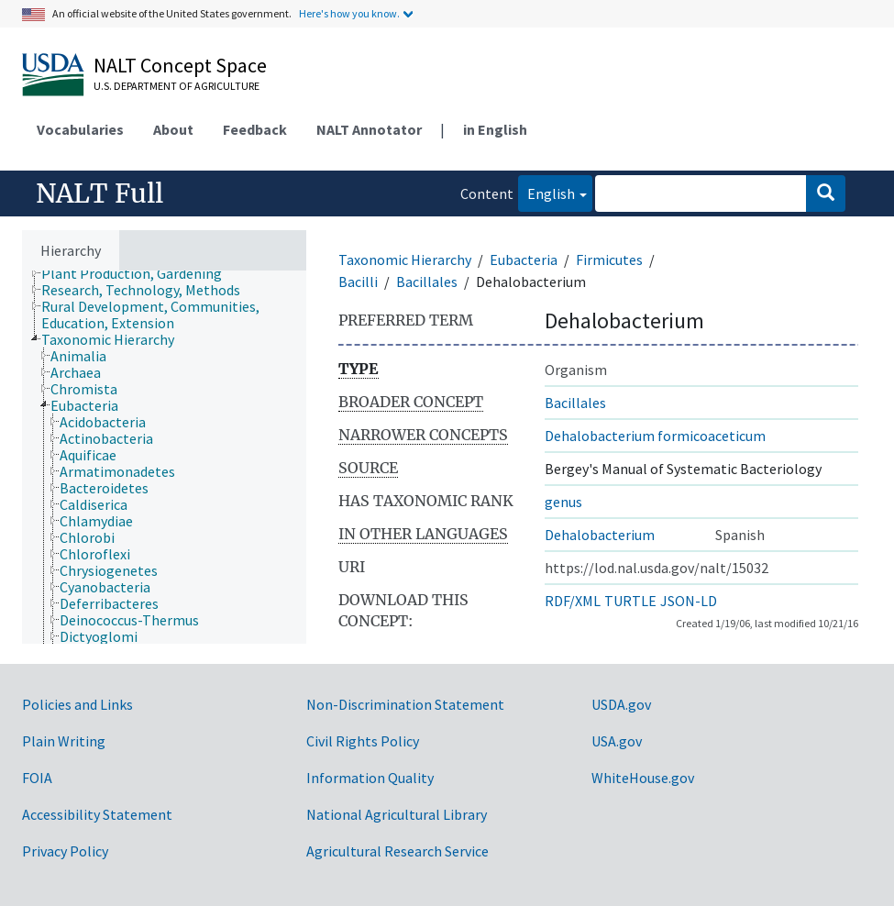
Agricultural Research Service (397, 851)
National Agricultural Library (396, 814)
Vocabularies (80, 129)
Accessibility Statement (97, 814)
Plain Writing (63, 741)
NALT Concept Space (180, 65)
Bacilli (358, 281)
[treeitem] (139, 273)
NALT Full (99, 193)
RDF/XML (573, 600)
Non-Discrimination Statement (405, 704)
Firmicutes (609, 259)
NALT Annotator (369, 129)
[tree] (164, 457)
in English (495, 129)
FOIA (37, 777)
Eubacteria (523, 259)
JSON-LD (688, 600)
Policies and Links (77, 704)
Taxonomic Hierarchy (404, 259)
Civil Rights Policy (362, 741)
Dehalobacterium (600, 534)
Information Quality (370, 777)
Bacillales (427, 281)
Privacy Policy (65, 851)
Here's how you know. (349, 13)
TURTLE (630, 600)
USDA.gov (621, 704)
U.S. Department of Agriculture (176, 86)
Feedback (255, 129)
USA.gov (616, 741)
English (546, 192)
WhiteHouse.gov (642, 777)
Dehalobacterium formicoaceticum (655, 435)
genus (563, 501)
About (173, 129)
